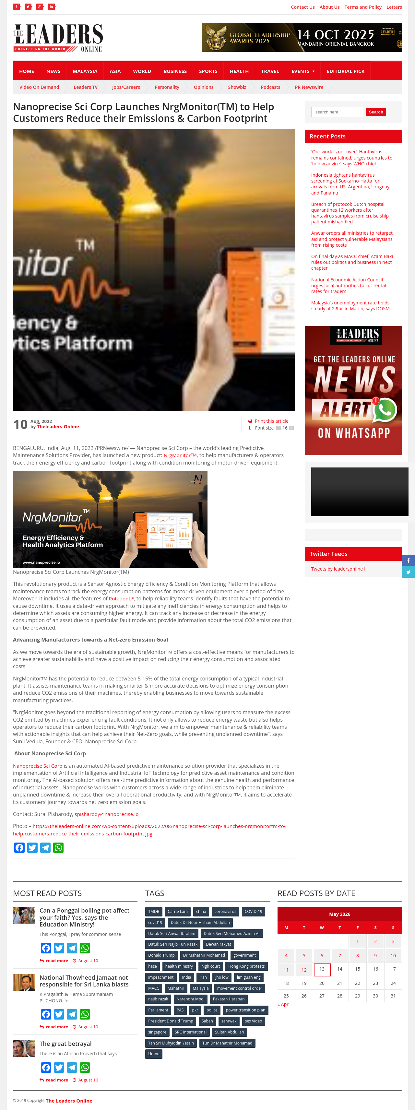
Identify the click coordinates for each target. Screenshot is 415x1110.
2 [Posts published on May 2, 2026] (375, 940)
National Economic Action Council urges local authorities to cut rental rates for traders (353, 279)
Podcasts (270, 87)
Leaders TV (86, 87)
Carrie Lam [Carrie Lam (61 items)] (178, 911)
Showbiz (237, 87)
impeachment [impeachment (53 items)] (205, 975)
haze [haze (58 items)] (152, 965)
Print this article (268, 421)
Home (26, 71)
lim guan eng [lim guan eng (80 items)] (182, 986)
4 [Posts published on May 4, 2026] (286, 953)
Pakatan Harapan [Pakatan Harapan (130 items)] (164, 1007)
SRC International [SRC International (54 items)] (241, 1029)
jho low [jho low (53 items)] (154, 986)
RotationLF (122, 598)
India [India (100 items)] (232, 975)
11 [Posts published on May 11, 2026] (286, 965)
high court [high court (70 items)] (211, 965)
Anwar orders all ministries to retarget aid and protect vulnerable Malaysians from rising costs (351, 233)
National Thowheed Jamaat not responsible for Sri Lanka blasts (83, 981)
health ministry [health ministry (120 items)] (179, 965)
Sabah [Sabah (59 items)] (255, 1018)
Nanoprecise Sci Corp (39, 765)
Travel (270, 71)
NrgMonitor (181, 455)
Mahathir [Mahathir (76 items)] (231, 986)
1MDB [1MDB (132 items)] (154, 911)
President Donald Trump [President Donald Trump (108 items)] (218, 1018)
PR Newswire (309, 87)
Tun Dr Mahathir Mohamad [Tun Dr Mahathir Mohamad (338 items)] (173, 1050)
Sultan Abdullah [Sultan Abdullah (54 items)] (162, 1040)
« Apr (283, 999)
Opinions (204, 87)
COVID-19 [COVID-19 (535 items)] (255, 911)
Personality (167, 87)
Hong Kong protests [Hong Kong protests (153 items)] (166, 975)
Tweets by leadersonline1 (338, 563)
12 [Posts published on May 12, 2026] (304, 965)
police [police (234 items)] (253, 1007)
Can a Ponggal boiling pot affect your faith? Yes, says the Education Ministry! (88, 917)
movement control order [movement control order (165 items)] (170, 997)
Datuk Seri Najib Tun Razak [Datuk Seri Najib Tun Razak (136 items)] (172, 943)
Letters (394, 7)
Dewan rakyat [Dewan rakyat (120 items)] (218, 943)
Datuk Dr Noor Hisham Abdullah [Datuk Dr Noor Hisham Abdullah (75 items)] (201, 922)
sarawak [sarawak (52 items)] (155, 1029)
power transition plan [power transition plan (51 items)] (167, 1018)
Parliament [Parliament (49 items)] (198, 1007)
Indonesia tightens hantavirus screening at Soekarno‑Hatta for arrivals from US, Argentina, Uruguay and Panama (353, 181)
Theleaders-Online (57, 426)
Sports (208, 71)
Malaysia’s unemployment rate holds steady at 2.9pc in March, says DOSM (350, 300)
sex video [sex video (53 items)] (180, 1029)
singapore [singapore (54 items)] (207, 1029)
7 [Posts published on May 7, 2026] (339, 953)
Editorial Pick (346, 71)
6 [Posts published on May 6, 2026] (322, 953)
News (53, 71)
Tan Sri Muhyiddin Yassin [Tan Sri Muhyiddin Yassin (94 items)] (208, 1040)
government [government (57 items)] (245, 954)
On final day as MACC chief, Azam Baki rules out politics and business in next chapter (351, 256)
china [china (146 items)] (202, 911)
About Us (330, 7)
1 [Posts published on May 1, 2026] (357, 940)
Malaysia (85, 71)
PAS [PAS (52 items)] (221, 1007)
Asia (115, 71)
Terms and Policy (363, 7)
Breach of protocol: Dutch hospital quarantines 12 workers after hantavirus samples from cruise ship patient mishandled (349, 207)
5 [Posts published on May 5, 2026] (304, 953)
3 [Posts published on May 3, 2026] (393, 940)
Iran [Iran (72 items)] (249, 975)
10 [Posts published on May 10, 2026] (393, 953)
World (142, 71)
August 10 (85, 961)
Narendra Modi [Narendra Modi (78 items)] (244, 997)
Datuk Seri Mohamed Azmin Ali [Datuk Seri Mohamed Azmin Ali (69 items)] (232, 933)
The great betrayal (65, 1043)
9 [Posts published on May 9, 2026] (375, 953)
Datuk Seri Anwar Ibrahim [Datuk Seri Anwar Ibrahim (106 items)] (171, 933)
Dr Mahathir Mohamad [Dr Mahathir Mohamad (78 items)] (204, 954)
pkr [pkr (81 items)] (236, 1007)
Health (239, 71)
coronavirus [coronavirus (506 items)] (226, 911)
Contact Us (303, 7)
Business (175, 71)
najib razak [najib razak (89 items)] (212, 997)
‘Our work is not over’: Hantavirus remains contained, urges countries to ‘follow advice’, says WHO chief (351, 157)
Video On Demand (39, 87)
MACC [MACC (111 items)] (208, 986)
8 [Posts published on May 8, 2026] (357, 953)
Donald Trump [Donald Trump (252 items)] (161, 954)
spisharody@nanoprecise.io (108, 814)
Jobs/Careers (126, 87)
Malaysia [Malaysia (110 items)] (256, 986)
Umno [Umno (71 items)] (212, 1050)
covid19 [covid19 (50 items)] (155, 922)
